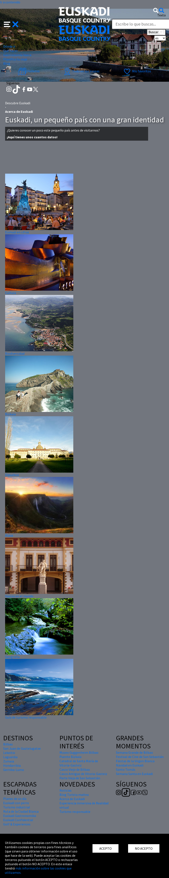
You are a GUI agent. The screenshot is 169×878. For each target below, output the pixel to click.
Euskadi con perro (16, 803)
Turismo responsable (74, 811)
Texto (161, 15)
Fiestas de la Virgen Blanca (135, 761)
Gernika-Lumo (13, 770)
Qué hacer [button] (10, 51)
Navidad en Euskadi (129, 765)
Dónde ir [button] (9, 46)
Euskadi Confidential (18, 820)
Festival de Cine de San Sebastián (140, 757)
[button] (11, 24)
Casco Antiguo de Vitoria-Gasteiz (83, 774)
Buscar (156, 32)
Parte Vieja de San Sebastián (79, 778)
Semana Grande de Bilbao (134, 752)
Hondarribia (12, 765)
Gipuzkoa (12, 475)
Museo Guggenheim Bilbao (78, 752)
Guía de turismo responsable (26, 717)
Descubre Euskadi (17, 103)
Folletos (29, 71)
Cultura (10, 293)
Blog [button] (6, 63)
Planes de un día (14, 798)
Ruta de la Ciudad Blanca (21, 811)
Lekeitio (9, 753)
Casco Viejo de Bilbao (74, 769)
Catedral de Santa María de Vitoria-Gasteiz (78, 763)
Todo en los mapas (81, 71)
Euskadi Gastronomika (19, 816)
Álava (9, 535)
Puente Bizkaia (70, 757)
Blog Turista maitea (74, 794)
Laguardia (10, 757)
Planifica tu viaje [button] (15, 59)
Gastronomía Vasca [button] (17, 55)
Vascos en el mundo (19, 596)
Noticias (65, 790)
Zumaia (8, 761)
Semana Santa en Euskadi (134, 774)
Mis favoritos (137, 71)
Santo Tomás (125, 769)
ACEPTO (105, 848)
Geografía (12, 657)
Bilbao (8, 744)
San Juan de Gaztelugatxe (22, 748)
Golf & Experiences (16, 824)
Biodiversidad (15, 353)
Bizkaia (10, 414)
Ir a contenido (10, 2)
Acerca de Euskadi (72, 799)
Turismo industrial (16, 807)
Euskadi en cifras (17, 232)
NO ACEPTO (144, 848)
